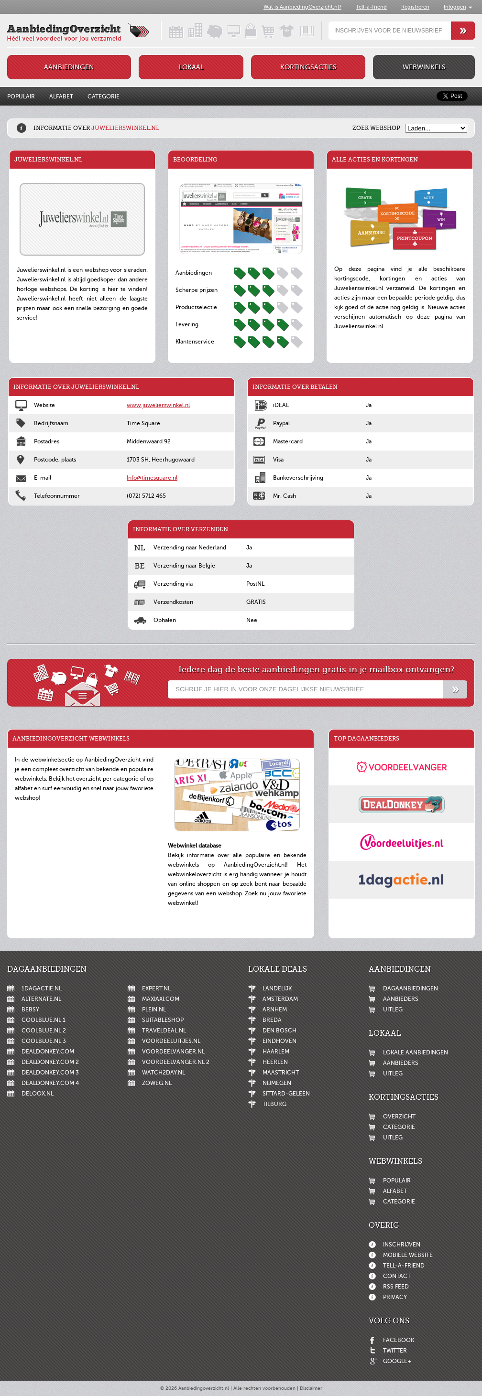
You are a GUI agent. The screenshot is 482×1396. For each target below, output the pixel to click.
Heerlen (275, 1062)
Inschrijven (401, 1244)
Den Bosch (279, 1030)
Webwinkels (424, 67)
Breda (272, 1020)
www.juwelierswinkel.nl (158, 405)
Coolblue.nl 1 (44, 1020)
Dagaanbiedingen (410, 988)
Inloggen (455, 7)
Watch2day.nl (163, 1072)
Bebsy (30, 1009)
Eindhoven (279, 1041)
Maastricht (281, 1072)
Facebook (398, 1340)
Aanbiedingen (69, 67)
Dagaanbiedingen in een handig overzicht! (168, 30)
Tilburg (274, 1104)
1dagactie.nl (42, 988)
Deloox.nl (38, 1093)
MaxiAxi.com (160, 999)
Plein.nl (154, 1009)
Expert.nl (156, 988)
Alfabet (61, 96)
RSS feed (396, 1286)
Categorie (104, 96)
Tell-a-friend (371, 7)
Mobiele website (408, 1255)
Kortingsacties (308, 67)
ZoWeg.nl (157, 1083)
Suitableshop (163, 1020)
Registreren (415, 7)
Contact (397, 1276)
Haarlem (276, 1051)
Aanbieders (400, 999)
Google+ (397, 1361)
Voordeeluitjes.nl (171, 1041)
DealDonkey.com (48, 1051)
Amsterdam (280, 999)
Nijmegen (277, 1083)
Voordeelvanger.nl (173, 1051)
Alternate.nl (41, 999)
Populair (21, 96)
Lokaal (191, 67)
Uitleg (393, 1009)
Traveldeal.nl (164, 1030)
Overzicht (399, 1116)
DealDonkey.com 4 (50, 1083)
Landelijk (277, 988)
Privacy (395, 1297)
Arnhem (275, 1009)
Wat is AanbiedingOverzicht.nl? (302, 7)
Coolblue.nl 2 (44, 1030)
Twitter (395, 1350)
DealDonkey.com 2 (50, 1062)
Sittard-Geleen (286, 1093)
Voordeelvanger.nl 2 (175, 1062)
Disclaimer (311, 1388)
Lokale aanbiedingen (415, 1052)
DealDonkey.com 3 (50, 1072)
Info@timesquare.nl (152, 477)
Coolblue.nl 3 (44, 1041)
